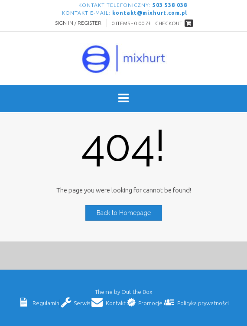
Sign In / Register (78, 23)
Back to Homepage (124, 212)
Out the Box (136, 292)
